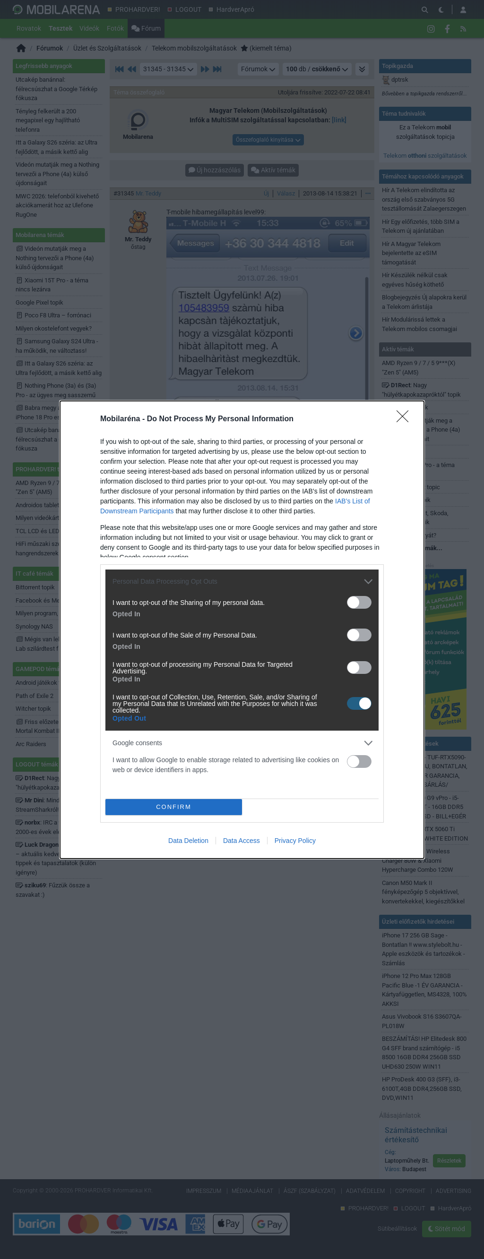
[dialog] (242, 630)
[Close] (406, 419)
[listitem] (242, 582)
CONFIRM (173, 806)
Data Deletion (188, 840)
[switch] (359, 602)
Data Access (241, 840)
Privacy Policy (295, 840)
